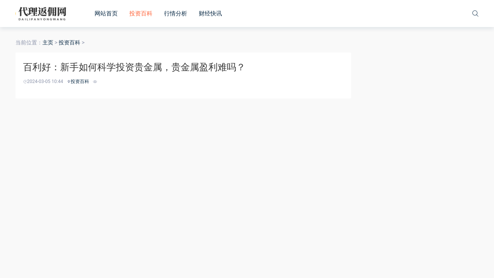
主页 (47, 42)
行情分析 (175, 13)
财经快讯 (210, 13)
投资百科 (140, 13)
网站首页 (106, 13)
